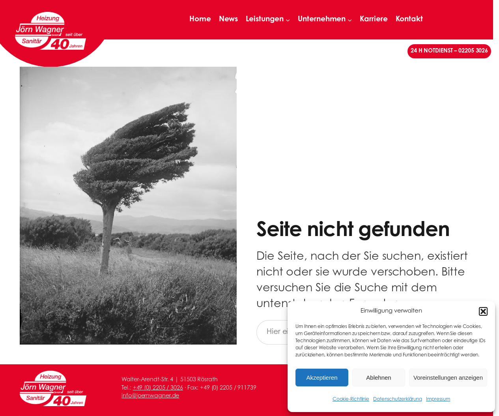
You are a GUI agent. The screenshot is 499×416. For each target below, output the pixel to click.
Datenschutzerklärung (397, 399)
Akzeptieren (321, 377)
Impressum (438, 399)
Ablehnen (378, 377)
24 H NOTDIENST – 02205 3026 (449, 51)
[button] (483, 311)
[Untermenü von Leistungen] (288, 19)
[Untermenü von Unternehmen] (350, 19)
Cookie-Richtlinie (351, 399)
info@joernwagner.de (150, 396)
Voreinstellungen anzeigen (448, 377)
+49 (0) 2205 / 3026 (158, 388)
